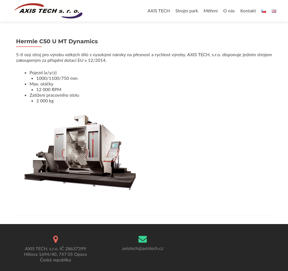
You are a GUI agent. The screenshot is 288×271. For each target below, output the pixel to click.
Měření (211, 10)
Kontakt (248, 10)
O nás (229, 10)
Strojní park (187, 10)
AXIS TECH (159, 10)
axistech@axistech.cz (142, 248)
